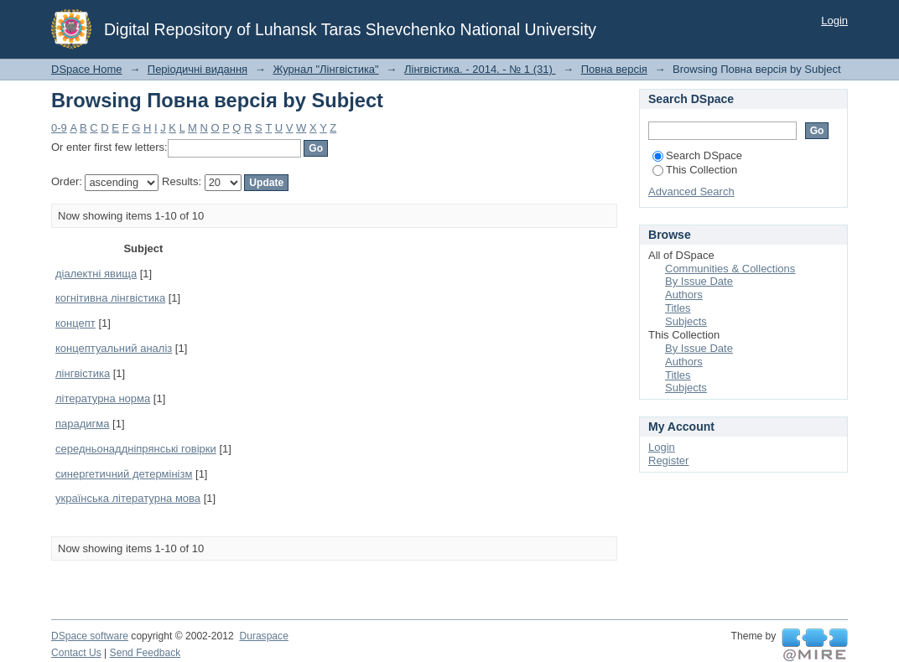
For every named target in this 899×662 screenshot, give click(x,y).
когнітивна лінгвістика (110, 298)
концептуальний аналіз (113, 348)
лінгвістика (82, 373)
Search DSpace (697, 155)
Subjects (686, 321)
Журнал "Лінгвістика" (325, 69)
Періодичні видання (197, 69)
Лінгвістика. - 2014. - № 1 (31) (479, 69)
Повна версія (614, 69)
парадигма (82, 423)
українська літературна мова (127, 498)
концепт (75, 323)
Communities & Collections (730, 268)
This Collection (694, 169)
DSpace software (89, 636)
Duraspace (263, 636)
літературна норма (102, 398)
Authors (684, 294)
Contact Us (76, 653)
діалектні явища (96, 273)
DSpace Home (86, 69)
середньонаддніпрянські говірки (135, 448)
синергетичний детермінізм (123, 474)
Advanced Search (691, 191)
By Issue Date (699, 281)
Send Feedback (145, 653)
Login (834, 20)
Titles (678, 308)
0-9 (59, 128)
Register (668, 460)
